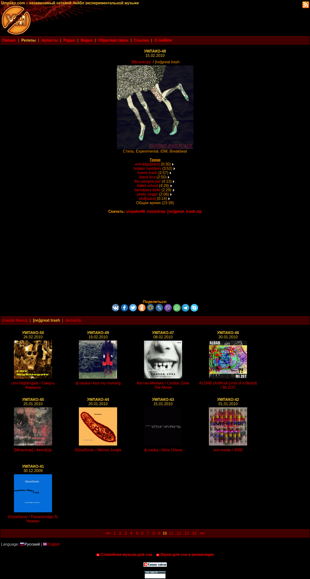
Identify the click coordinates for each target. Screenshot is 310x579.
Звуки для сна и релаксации (185, 554)
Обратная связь (113, 40)
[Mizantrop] (141, 62)
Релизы (28, 40)
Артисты (49, 40)
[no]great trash (46, 320)
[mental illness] (14, 320)
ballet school (147, 186)
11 (171, 533)
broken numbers (147, 168)
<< (108, 533)
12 (179, 533)
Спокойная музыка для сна (124, 554)
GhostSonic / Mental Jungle (98, 450)
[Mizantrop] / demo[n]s (33, 450)
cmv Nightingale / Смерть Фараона (33, 385)
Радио (69, 40)
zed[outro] (147, 199)
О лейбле (163, 40)
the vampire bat (147, 181)
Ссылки (141, 40)
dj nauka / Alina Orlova (163, 450)
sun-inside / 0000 (228, 450)
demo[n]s (73, 320)
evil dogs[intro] (147, 164)
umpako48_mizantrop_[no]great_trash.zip (164, 211)
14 (194, 533)
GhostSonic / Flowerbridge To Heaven (33, 519)
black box (147, 177)
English (51, 544)
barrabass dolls (147, 190)
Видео (86, 40)
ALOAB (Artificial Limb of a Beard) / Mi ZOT (228, 385)
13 (187, 533)
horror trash (147, 173)
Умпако (9, 40)
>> (202, 533)
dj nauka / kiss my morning (97, 383)
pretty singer (147, 194)
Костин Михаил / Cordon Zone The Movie (163, 385)
